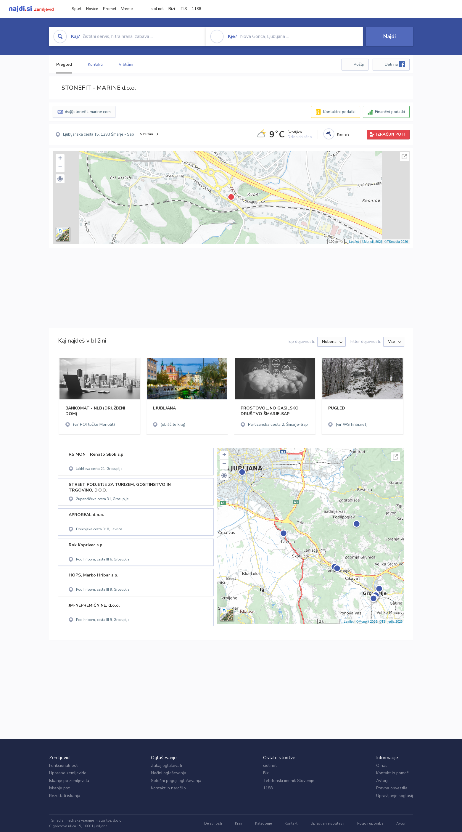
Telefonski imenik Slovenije (288, 780)
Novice (92, 9)
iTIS (183, 9)
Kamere (343, 134)
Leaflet (354, 241)
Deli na (395, 64)
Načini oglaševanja (168, 773)
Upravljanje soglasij (394, 796)
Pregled (64, 64)
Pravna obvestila (392, 788)
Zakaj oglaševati (166, 765)
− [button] (60, 167)
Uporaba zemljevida (67, 773)
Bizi (171, 9)
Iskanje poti (59, 788)
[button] (60, 178)
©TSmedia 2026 (396, 241)
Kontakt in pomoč (392, 773)
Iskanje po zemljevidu (69, 780)
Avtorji (382, 780)
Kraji (238, 823)
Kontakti (95, 64)
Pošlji (359, 64)
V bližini (126, 64)
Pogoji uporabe (370, 823)
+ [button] (60, 158)
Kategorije (263, 823)
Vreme (127, 9)
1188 (196, 9)
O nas (381, 765)
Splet (76, 9)
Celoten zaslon (404, 156)
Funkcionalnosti (63, 765)
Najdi (389, 36)
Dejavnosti (213, 823)
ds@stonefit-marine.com (88, 112)
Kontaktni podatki (339, 112)
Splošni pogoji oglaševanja (176, 780)
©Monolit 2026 (372, 241)
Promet (109, 9)
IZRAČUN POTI (390, 134)
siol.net (157, 9)
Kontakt (291, 823)
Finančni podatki (390, 112)
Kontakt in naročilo (168, 788)
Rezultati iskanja (64, 796)
